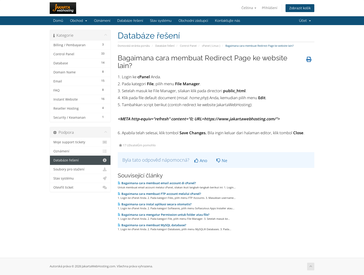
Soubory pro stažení (80, 169)
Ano (200, 160)
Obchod (78, 21)
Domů (58, 21)
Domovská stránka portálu (134, 45)
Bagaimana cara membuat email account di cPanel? (157, 183)
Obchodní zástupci (193, 21)
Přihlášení (269, 8)
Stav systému (161, 21)
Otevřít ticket (80, 187)
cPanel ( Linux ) (211, 45)
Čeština (248, 8)
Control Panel (188, 45)
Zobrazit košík (300, 8)
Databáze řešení (130, 21)
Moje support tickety (80, 142)
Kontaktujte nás (227, 21)
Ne (221, 160)
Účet (305, 21)
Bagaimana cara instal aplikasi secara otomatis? (155, 204)
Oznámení (102, 21)
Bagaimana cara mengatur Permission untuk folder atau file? (163, 215)
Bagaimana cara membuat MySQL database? (152, 225)
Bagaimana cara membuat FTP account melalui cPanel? (159, 194)
